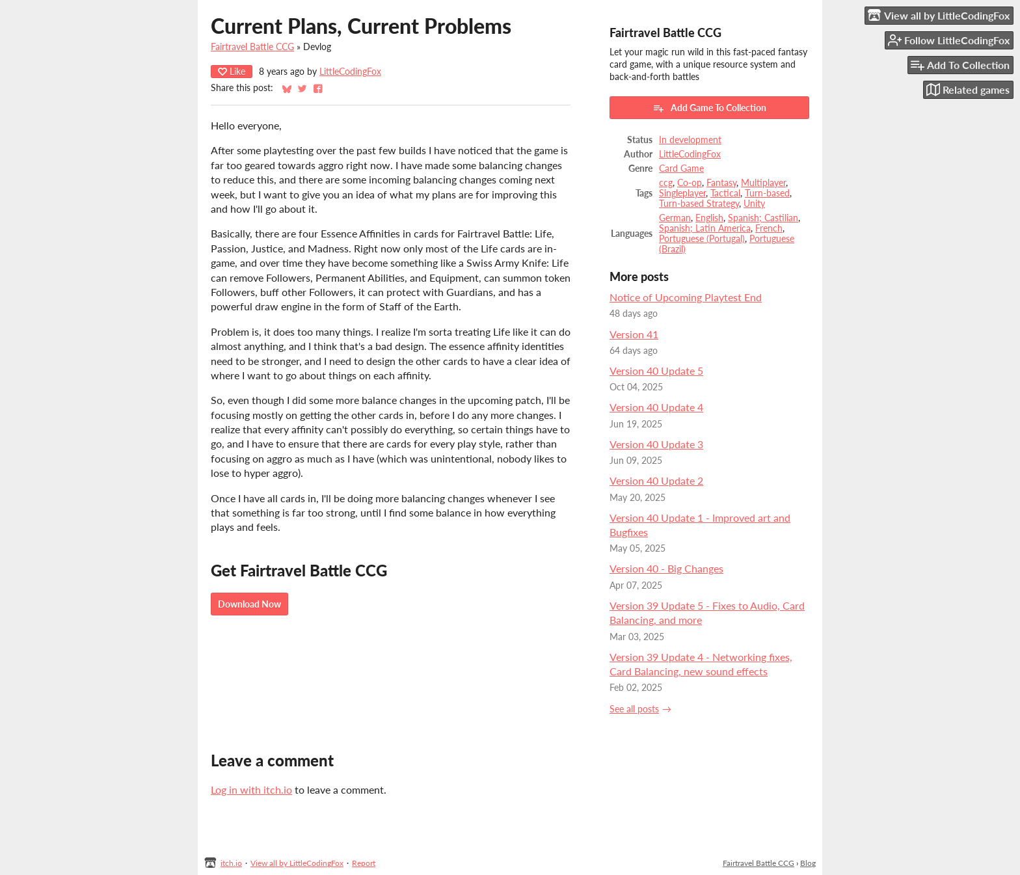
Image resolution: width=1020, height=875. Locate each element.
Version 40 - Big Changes (666, 568)
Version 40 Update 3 (656, 444)
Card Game (681, 168)
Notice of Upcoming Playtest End (686, 297)
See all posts (634, 709)
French (769, 228)
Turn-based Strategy (699, 203)
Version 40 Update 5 (656, 370)
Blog (808, 863)
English (709, 218)
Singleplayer (682, 193)
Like (231, 71)
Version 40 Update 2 (656, 480)
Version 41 (634, 334)
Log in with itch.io (251, 789)
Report (363, 863)
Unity (754, 203)
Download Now (249, 604)
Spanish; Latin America (705, 228)
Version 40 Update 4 (656, 407)
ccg (666, 183)
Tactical (725, 193)
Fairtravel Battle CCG (252, 47)
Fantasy (721, 183)
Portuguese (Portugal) (702, 239)
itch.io (231, 863)
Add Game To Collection (709, 108)
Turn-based (767, 193)
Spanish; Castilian (763, 218)
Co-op (689, 183)
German (675, 218)
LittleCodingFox (350, 71)
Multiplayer (763, 183)
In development (690, 140)
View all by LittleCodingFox (296, 863)
